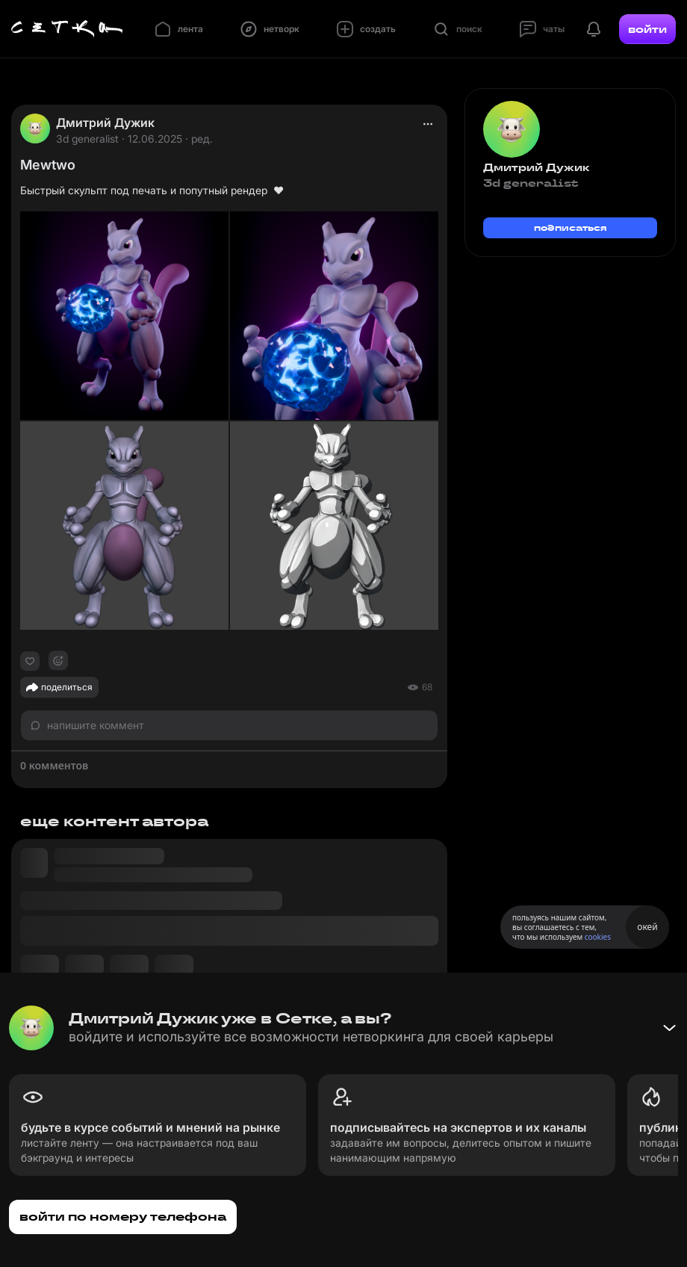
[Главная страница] (67, 29)
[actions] (427, 124)
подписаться (570, 227)
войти (647, 29)
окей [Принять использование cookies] (647, 926)
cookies (598, 937)
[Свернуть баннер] (669, 1028)
